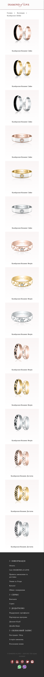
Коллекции (20, 13)
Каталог (12, 586)
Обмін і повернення (17, 590)
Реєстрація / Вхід (16, 635)
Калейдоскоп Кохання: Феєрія (22, 263)
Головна (9, 13)
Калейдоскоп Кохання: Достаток (22, 476)
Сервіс (12, 604)
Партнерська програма (18, 617)
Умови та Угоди (15, 581)
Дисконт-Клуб (15, 622)
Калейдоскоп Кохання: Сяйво (22, 51)
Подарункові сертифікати (19, 613)
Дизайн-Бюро (14, 626)
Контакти (13, 599)
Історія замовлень (16, 639)
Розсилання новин (16, 644)
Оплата (12, 566)
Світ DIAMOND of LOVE (19, 570)
